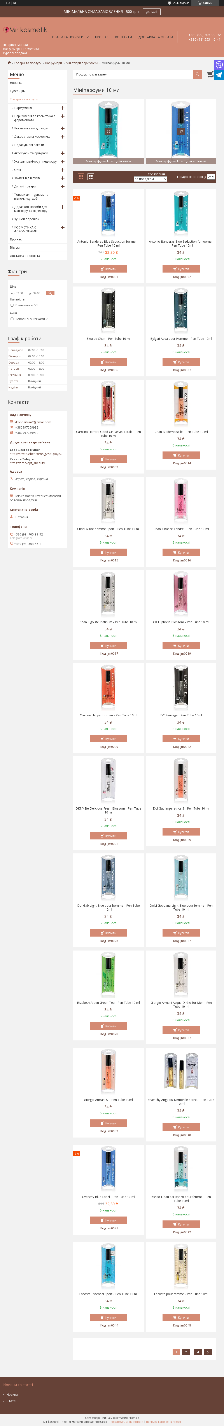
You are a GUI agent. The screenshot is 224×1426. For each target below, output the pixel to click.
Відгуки (15, 247)
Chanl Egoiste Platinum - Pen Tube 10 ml (108, 622)
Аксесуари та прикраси (31, 153)
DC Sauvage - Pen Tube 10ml (181, 715)
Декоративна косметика (32, 136)
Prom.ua (134, 1418)
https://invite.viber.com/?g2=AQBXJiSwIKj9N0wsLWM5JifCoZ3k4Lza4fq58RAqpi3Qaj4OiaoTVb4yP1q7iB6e (37, 454)
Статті (11, 1401)
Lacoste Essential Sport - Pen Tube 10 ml (108, 1294)
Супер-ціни (18, 91)
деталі (151, 11)
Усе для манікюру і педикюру (35, 161)
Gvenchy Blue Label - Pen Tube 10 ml (108, 1197)
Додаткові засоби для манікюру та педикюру (30, 209)
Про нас (101, 37)
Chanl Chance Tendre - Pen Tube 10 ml (181, 529)
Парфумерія (54, 63)
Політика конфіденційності (163, 1422)
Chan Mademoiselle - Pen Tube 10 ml (181, 432)
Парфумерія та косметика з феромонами (34, 118)
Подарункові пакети (29, 145)
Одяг (17, 170)
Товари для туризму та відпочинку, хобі (31, 196)
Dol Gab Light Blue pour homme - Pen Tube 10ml (108, 907)
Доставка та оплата (155, 37)
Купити (110, 269)
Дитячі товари (25, 186)
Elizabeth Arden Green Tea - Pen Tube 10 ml (108, 1003)
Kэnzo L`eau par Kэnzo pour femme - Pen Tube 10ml (181, 1199)
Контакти (123, 37)
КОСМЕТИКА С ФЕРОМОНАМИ (25, 229)
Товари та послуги (66, 37)
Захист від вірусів (27, 178)
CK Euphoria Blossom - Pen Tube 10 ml (181, 622)
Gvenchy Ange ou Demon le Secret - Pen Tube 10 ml (181, 1102)
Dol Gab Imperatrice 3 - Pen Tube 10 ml (181, 808)
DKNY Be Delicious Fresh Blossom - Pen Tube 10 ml (108, 810)
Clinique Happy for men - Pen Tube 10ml (108, 715)
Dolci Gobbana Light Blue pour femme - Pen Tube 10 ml (181, 907)
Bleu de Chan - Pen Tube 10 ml (108, 339)
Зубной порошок (26, 219)
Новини (12, 1394)
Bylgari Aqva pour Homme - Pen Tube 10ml (181, 339)
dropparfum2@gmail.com (33, 422)
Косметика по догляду (31, 128)
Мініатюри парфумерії (82, 63)
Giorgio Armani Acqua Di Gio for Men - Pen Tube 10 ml (181, 1005)
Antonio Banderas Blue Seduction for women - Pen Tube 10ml (181, 243)
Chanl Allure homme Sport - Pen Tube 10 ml (108, 529)
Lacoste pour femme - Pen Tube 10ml (181, 1294)
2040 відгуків (181, 3)
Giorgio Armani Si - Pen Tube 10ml (108, 1100)
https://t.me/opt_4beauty (27, 463)
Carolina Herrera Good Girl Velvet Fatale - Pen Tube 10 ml (108, 434)
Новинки (16, 83)
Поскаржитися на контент (126, 1422)
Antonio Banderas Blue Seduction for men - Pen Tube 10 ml (108, 243)
